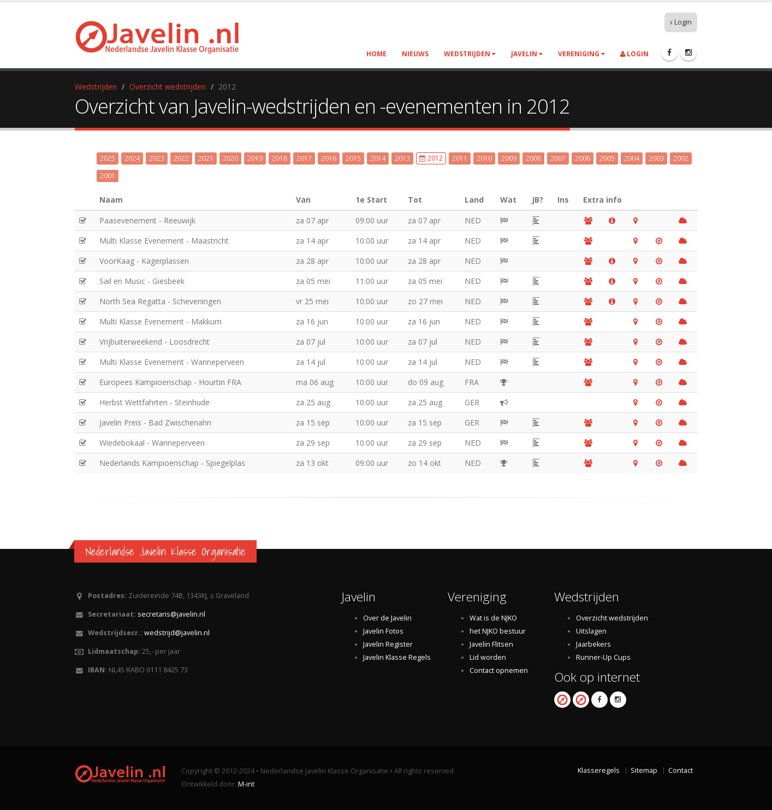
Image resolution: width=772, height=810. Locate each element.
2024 (132, 158)
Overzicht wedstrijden (167, 86)
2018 (279, 158)
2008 (533, 158)
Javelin (527, 53)
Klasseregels (599, 770)
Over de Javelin (387, 618)
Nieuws (415, 53)
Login (681, 22)
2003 (656, 158)
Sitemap (644, 770)
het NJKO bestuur (498, 631)
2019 (255, 158)
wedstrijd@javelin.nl (177, 632)
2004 (631, 158)
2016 (328, 158)
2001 (107, 175)
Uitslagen (591, 631)
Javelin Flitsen (491, 644)
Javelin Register (388, 644)
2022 (181, 158)
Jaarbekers (593, 644)
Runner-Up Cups (603, 657)
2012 (431, 158)
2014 (377, 158)
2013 (402, 158)
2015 (353, 158)
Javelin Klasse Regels (397, 657)
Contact (680, 770)
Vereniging (581, 53)
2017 (304, 158)
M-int (246, 784)
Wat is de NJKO (493, 618)
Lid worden (488, 657)
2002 (680, 158)
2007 (558, 158)
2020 (230, 158)
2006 (582, 158)
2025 (107, 158)
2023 (156, 158)
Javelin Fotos (383, 631)
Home (376, 53)
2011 (459, 158)
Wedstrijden (470, 53)
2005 (607, 158)
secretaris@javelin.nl (171, 614)
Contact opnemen (499, 670)
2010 (484, 158)
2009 (508, 158)
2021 (205, 158)
